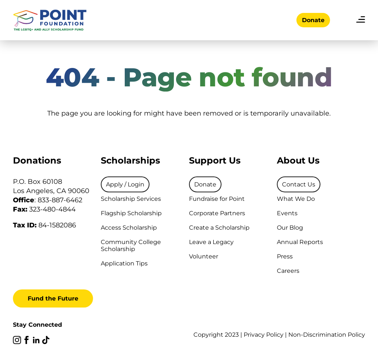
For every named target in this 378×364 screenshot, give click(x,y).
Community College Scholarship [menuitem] (131, 245)
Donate (313, 20)
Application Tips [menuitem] (124, 263)
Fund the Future (53, 298)
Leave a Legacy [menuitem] (211, 241)
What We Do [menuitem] (296, 198)
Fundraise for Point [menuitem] (217, 198)
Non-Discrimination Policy (326, 334)
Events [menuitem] (287, 213)
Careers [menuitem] (288, 270)
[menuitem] (125, 184)
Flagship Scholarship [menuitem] (131, 213)
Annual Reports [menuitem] (300, 241)
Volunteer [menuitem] (203, 256)
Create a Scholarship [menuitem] (219, 227)
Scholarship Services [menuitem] (131, 198)
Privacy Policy (264, 334)
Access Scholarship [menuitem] (129, 227)
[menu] (360, 20)
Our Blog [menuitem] (290, 227)
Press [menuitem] (285, 256)
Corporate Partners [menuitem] (217, 213)
